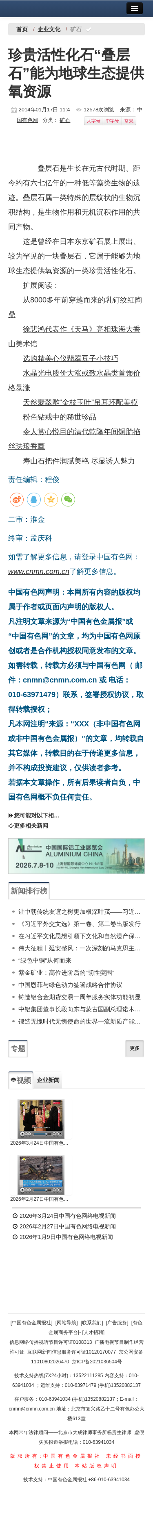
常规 (128, 120)
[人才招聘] (93, 1332)
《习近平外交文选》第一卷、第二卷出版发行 (79, 923)
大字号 (93, 120)
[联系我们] (92, 1323)
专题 (18, 1049)
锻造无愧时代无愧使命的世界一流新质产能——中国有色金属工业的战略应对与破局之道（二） (81, 1021)
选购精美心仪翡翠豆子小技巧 (70, 358)
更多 (135, 1048)
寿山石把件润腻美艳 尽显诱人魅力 (79, 461)
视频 (21, 1080)
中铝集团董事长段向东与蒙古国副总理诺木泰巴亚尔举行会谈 (81, 1009)
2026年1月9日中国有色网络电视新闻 (62, 1237)
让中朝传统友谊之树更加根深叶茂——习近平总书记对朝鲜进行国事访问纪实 (81, 911)
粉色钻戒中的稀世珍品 (59, 417)
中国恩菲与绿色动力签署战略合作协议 (70, 984)
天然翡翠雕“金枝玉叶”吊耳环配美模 (80, 402)
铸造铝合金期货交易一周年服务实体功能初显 (79, 996)
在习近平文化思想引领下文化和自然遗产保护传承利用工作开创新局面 (81, 935)
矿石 (65, 120)
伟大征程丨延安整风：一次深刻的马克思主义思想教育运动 (81, 948)
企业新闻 (48, 1080)
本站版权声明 (97, 1466)
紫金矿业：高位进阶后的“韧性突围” (66, 972)
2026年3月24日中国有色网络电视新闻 (41, 1143)
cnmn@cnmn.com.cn (32, 1409)
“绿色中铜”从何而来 (44, 960)
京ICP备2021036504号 (97, 1362)
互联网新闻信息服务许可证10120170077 (71, 1352)
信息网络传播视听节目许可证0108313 (50, 1342)
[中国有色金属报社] (32, 1323)
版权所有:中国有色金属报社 (56, 1456)
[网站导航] (66, 1323)
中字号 (112, 120)
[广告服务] (117, 1323)
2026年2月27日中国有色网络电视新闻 (41, 1199)
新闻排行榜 (29, 891)
